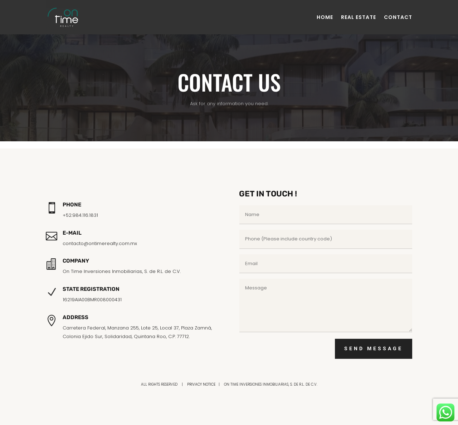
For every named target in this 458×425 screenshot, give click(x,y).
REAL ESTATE (358, 17)
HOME (325, 17)
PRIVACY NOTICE (201, 384)
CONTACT (398, 17)
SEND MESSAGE (373, 348)
